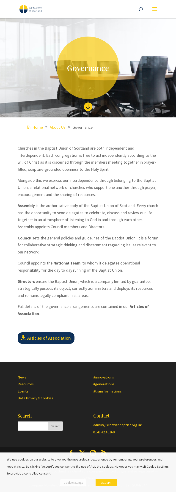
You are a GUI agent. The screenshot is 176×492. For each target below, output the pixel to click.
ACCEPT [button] (106, 483)
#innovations (103, 377)
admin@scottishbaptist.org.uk (117, 425)
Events (23, 391)
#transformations (107, 391)
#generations (103, 384)
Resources (26, 384)
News (22, 377)
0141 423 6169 (104, 432)
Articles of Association (49, 338)
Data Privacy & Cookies (35, 398)
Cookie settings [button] (73, 483)
